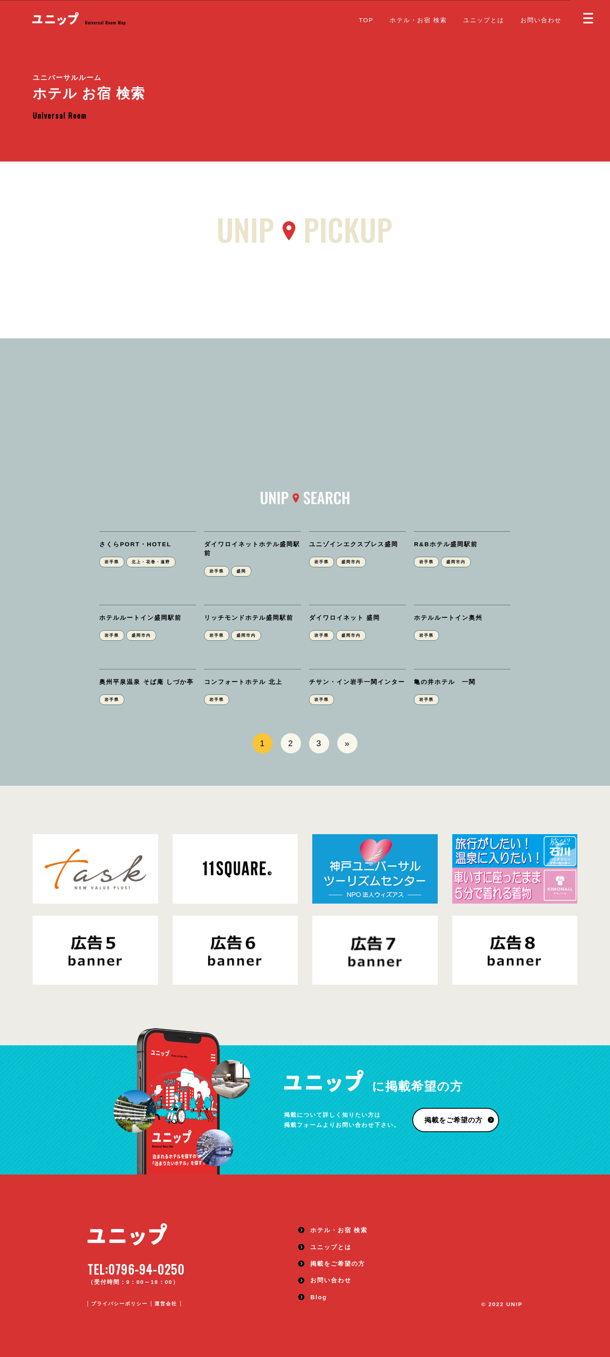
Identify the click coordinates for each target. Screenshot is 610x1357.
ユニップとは (483, 20)
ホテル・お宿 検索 (418, 20)
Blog (318, 1297)
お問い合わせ (541, 20)
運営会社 (166, 1304)
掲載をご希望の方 (452, 1120)
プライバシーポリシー (119, 1304)
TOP (366, 20)
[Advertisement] (305, 431)
